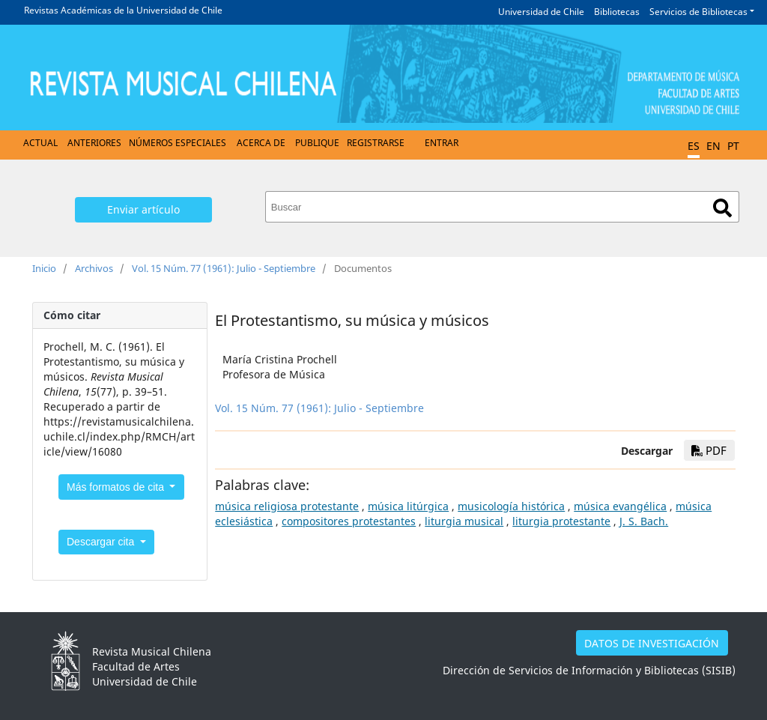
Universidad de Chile (541, 11)
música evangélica (620, 506)
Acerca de (261, 142)
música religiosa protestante (287, 506)
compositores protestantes (349, 521)
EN (713, 146)
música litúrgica (408, 506)
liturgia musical (464, 521)
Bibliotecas (617, 11)
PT (733, 146)
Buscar (722, 208)
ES (694, 146)
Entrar (441, 142)
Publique (317, 142)
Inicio (44, 268)
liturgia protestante (561, 521)
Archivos (94, 268)
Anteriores (94, 142)
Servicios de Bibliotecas (698, 11)
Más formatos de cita (117, 487)
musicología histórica (511, 506)
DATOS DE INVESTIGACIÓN (651, 643)
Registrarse (375, 142)
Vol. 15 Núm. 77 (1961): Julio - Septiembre (223, 268)
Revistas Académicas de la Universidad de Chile (123, 10)
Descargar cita (102, 542)
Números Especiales (177, 142)
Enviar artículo (143, 209)
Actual (40, 142)
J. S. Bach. (643, 521)
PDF (709, 450)
